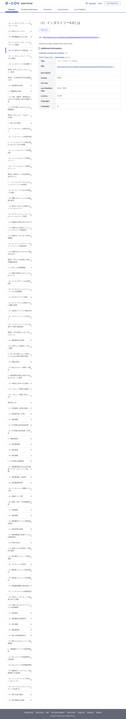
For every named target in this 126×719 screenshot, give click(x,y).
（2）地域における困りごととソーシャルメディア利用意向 (19, 229)
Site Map (98, 712)
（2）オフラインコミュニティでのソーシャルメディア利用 (19, 215)
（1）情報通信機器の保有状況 (18, 586)
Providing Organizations (29, 9)
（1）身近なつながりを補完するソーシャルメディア (19, 207)
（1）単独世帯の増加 (15, 85)
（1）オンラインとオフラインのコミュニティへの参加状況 (19, 245)
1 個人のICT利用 (14, 123)
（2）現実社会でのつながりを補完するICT (19, 253)
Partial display (59, 57)
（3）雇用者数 (13, 419)
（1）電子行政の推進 (15, 694)
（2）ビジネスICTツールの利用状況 (19, 282)
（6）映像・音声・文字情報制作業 (19, 503)
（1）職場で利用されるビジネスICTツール (19, 274)
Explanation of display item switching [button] (53, 53)
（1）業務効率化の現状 (16, 340)
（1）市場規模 (13, 510)
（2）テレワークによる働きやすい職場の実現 (19, 304)
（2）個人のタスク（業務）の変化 (19, 369)
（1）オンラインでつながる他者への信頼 (19, 191)
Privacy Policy (71, 712)
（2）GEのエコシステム (16, 31)
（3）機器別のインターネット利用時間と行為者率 (19, 672)
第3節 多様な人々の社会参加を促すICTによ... (19, 175)
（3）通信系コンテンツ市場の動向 (19, 571)
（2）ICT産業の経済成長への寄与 (19, 432)
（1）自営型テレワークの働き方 (19, 311)
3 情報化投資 (13, 438)
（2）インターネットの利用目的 (19, 136)
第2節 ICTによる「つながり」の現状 (19, 116)
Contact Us (81, 712)
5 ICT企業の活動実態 (16, 461)
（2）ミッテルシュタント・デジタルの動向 (19, 57)
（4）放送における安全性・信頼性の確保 (19, 549)
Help (47, 712)
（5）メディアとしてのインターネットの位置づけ (19, 688)
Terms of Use (40, 712)
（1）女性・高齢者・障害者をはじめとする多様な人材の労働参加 (19, 99)
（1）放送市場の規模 (15, 529)
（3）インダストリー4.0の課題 (19, 64)
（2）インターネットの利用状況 (19, 591)
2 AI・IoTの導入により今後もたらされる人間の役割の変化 (19, 355)
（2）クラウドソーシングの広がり (19, 317)
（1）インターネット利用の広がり (19, 130)
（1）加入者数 (13, 624)
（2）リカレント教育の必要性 (18, 389)
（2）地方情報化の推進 (16, 700)
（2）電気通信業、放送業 (17, 477)
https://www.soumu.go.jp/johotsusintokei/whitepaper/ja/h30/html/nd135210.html (70, 37)
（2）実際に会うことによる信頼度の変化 (19, 199)
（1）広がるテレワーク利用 (17, 297)
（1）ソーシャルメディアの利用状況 (19, 151)
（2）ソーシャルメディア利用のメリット (19, 159)
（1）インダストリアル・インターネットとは (19, 24)
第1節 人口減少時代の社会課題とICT (19, 79)
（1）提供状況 (13, 613)
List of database (80, 9)
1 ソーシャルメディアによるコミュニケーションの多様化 (19, 183)
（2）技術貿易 (13, 450)
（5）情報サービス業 (15, 496)
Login (100, 3)
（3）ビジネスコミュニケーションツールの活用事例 (19, 290)
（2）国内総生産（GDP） (17, 414)
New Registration (112, 3)
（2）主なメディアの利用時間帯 (19, 665)
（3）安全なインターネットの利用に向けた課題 (19, 598)
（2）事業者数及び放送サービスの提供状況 (19, 536)
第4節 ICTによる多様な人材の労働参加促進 (19, 261)
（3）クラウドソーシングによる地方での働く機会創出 (19, 325)
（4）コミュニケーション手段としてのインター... (19, 680)
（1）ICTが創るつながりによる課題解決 (19, 108)
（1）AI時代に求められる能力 (18, 383)
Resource (44, 30)
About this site (29, 712)
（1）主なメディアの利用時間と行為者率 (19, 658)
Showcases (48, 9)
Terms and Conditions (57, 712)
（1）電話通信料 (14, 630)
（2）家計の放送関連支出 (17, 635)
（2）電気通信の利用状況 (17, 618)
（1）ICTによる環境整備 (16, 267)
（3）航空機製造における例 (17, 37)
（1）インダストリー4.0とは (18, 50)
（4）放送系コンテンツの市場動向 (19, 579)
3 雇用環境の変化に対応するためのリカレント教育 (19, 377)
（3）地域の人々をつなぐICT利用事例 (19, 237)
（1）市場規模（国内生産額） (18, 408)
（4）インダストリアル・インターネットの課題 (19, 44)
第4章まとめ (12, 402)
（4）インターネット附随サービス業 (19, 489)
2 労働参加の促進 (14, 91)
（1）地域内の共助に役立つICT (19, 222)
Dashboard (90, 712)
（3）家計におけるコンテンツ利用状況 (19, 642)
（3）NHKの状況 (14, 542)
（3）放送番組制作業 (15, 483)
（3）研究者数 (13, 455)
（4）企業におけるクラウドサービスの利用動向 (19, 606)
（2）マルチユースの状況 (17, 564)
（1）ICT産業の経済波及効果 (18, 425)
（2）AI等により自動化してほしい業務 (19, 347)
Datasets (11, 9)
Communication (62, 9)
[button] (90, 3)
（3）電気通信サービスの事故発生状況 (19, 522)
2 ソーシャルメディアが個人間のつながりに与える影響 (19, 143)
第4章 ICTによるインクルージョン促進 (19, 71)
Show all (67, 57)
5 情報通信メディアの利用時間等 (19, 650)
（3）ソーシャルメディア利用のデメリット (19, 167)
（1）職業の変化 (14, 362)
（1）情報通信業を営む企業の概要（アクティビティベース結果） (19, 469)
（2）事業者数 (13, 515)
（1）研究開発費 (14, 444)
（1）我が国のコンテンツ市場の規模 (19, 557)
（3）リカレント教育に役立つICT (18, 396)
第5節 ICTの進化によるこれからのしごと (19, 333)
